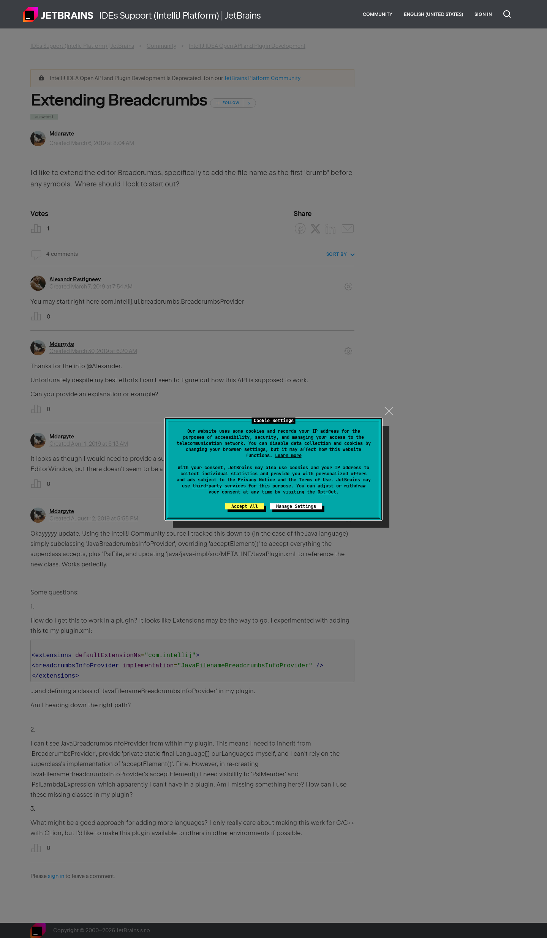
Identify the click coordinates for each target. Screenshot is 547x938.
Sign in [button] (483, 14)
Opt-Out (327, 492)
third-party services (219, 486)
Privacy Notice (256, 480)
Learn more (288, 455)
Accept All (244, 506)
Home (58, 14)
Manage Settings (296, 506)
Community (377, 14)
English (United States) (433, 14)
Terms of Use (315, 480)
